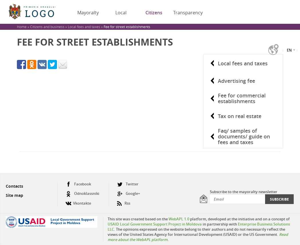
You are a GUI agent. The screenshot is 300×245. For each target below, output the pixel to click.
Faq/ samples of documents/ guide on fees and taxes (244, 136)
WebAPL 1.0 (179, 219)
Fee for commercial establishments (242, 98)
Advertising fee (236, 80)
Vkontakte (78, 201)
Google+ (128, 194)
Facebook (78, 184)
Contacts (14, 186)
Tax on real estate (239, 116)
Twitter (128, 184)
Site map (14, 195)
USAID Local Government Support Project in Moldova (155, 224)
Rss (123, 201)
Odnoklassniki (82, 194)
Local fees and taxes (243, 63)
